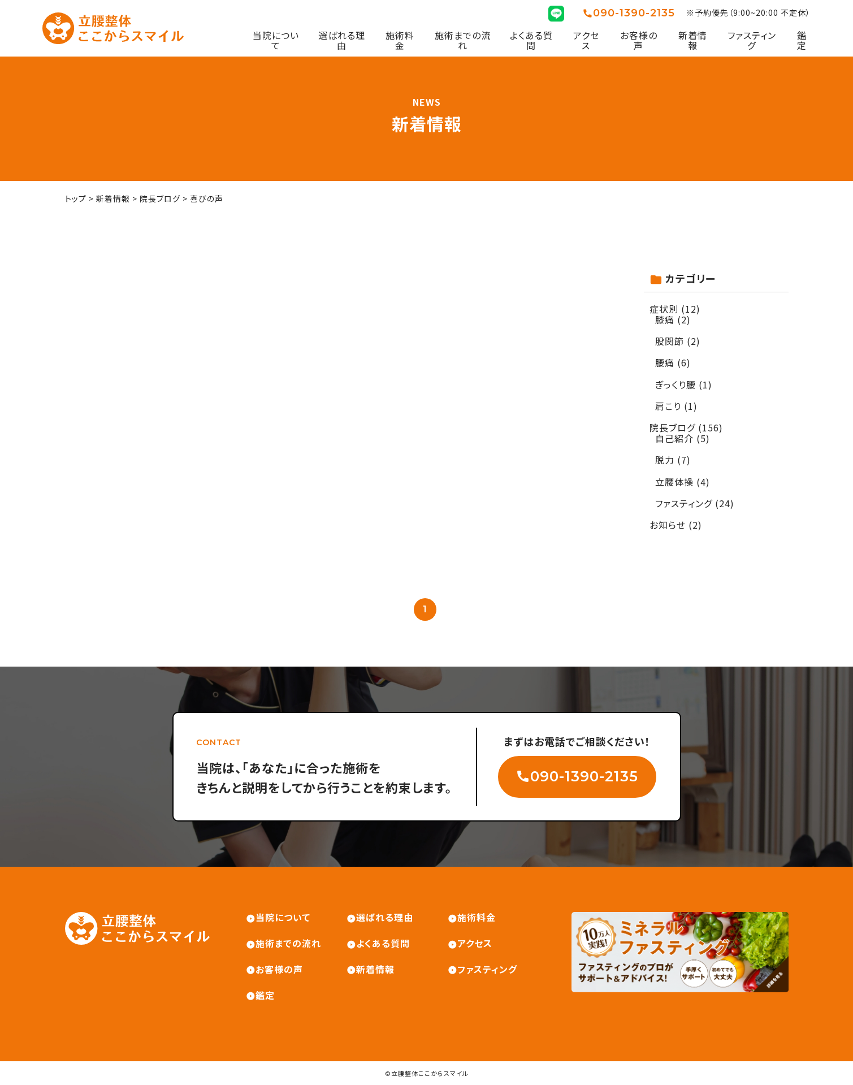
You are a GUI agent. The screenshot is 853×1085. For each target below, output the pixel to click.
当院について (276, 40)
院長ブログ (672, 427)
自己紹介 (674, 438)
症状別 (664, 308)
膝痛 (664, 319)
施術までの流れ (463, 40)
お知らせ (668, 524)
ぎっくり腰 (675, 384)
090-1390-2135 (634, 13)
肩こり (668, 406)
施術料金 (400, 40)
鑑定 (802, 40)
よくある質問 (531, 40)
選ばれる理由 (341, 40)
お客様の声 (638, 40)
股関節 (669, 341)
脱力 (664, 459)
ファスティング (752, 40)
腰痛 (664, 362)
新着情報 (692, 40)
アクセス (586, 40)
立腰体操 (674, 482)
